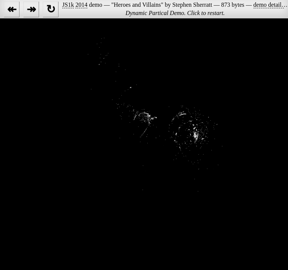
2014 (81, 5)
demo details (269, 5)
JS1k (68, 5)
